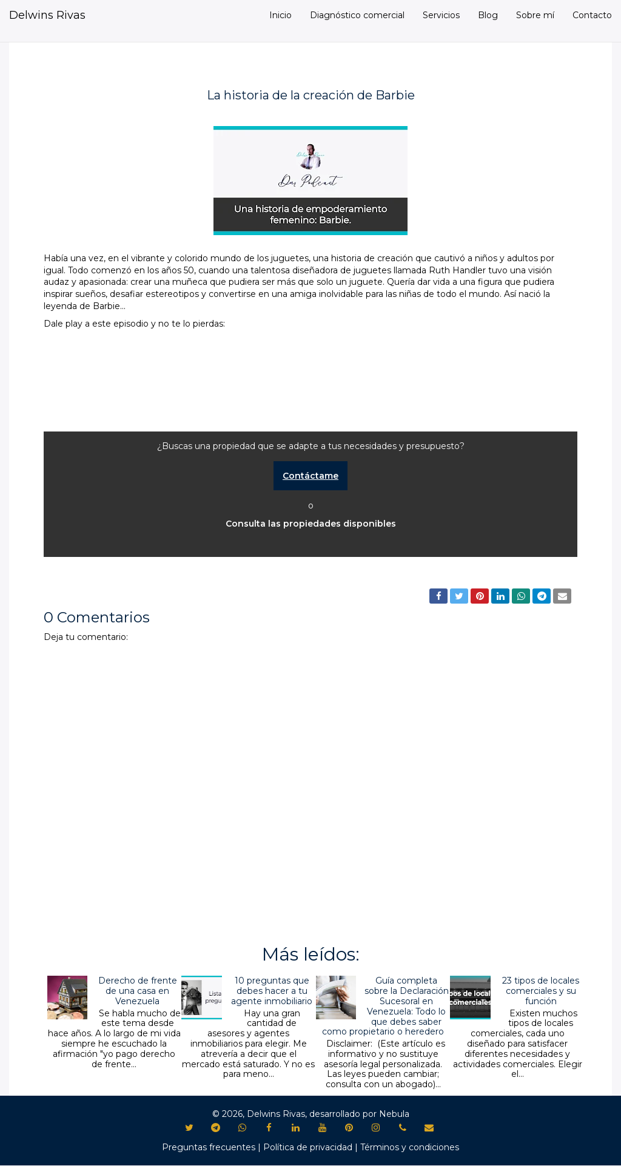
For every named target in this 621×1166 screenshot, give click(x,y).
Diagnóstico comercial (357, 15)
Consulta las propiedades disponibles (311, 523)
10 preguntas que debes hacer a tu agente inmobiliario (271, 991)
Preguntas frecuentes (208, 1147)
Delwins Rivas (47, 15)
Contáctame (310, 475)
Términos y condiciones (409, 1147)
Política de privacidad (307, 1147)
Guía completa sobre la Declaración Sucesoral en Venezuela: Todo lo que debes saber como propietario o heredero (385, 1006)
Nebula (394, 1113)
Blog (488, 15)
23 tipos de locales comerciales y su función (540, 991)
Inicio (280, 15)
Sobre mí (535, 15)
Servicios (441, 15)
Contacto (592, 15)
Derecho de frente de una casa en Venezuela (137, 991)
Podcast (70, 570)
